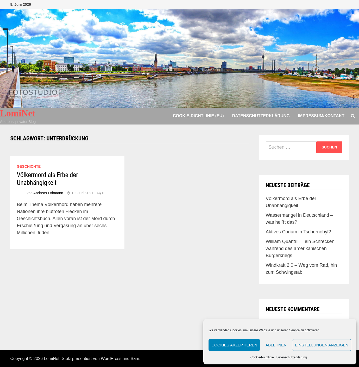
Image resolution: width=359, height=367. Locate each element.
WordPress (111, 358)
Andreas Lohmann (48, 193)
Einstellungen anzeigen (321, 345)
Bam (135, 358)
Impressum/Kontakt (321, 116)
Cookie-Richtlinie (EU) (198, 116)
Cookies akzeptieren (234, 345)
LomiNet (17, 113)
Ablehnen (276, 345)
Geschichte (29, 166)
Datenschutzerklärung (291, 357)
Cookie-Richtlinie (262, 357)
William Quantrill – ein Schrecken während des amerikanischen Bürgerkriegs (300, 248)
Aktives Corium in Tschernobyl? (298, 231)
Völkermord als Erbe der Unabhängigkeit (47, 178)
